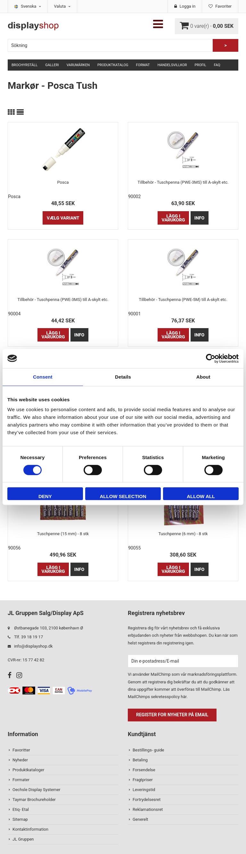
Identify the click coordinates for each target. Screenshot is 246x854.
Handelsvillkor (172, 65)
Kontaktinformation (30, 829)
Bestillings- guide (148, 750)
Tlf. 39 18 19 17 (28, 637)
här (183, 696)
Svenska (31, 6)
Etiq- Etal (20, 809)
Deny (45, 496)
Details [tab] (123, 377)
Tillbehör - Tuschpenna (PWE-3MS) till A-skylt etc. (183, 182)
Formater (20, 779)
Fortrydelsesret (146, 799)
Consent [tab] (43, 377)
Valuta (62, 6)
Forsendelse (144, 769)
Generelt (140, 819)
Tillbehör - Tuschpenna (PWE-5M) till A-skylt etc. (183, 299)
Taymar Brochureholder (34, 799)
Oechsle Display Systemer (36, 789)
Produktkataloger (28, 769)
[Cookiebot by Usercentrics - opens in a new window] (211, 358)
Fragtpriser (143, 779)
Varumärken (78, 65)
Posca (63, 182)
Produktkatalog (112, 65)
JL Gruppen (23, 839)
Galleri (52, 65)
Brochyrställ (24, 65)
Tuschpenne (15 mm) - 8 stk (63, 533)
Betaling (140, 760)
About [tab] (203, 377)
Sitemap (20, 819)
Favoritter (21, 750)
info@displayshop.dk (33, 646)
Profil (200, 65)
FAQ (217, 65)
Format (143, 65)
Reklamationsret (148, 809)
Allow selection (123, 496)
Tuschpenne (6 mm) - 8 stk (183, 533)
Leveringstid (144, 789)
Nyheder (20, 760)
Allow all (201, 496)
